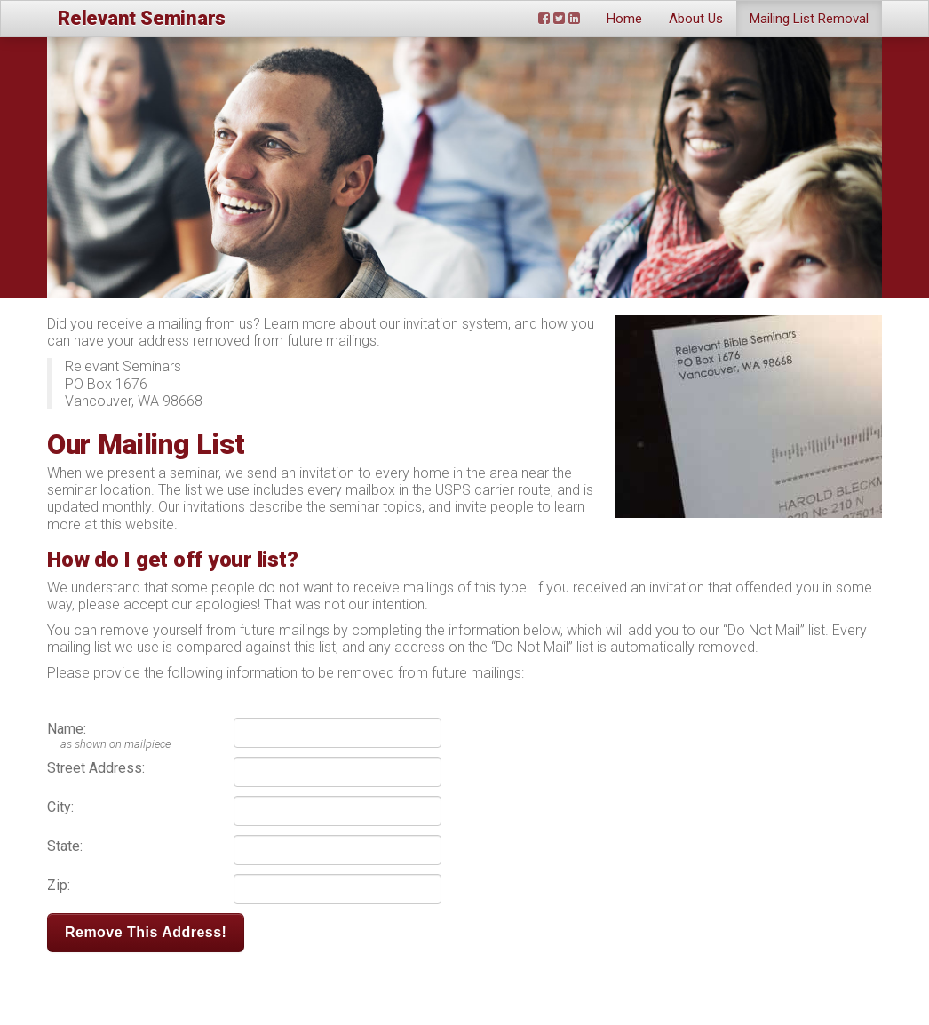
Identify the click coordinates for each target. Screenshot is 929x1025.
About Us (696, 19)
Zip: (58, 885)
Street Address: (96, 767)
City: (60, 807)
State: (65, 846)
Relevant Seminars (142, 18)
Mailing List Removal (809, 19)
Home (624, 19)
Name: (66, 728)
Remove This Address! (145, 932)
